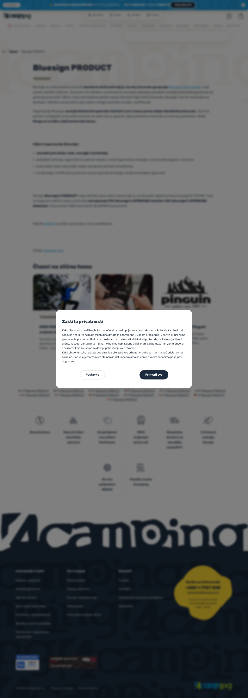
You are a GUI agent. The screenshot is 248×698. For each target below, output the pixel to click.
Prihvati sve (154, 374)
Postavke (92, 374)
